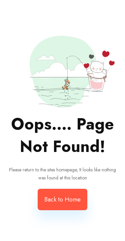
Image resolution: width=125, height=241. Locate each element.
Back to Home (62, 199)
